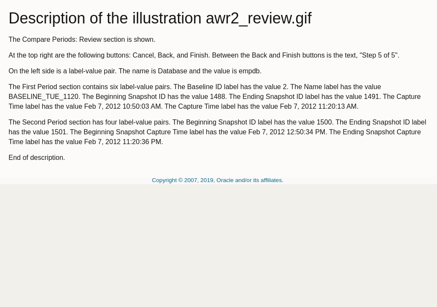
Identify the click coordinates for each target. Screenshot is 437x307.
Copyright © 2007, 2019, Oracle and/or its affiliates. (218, 180)
